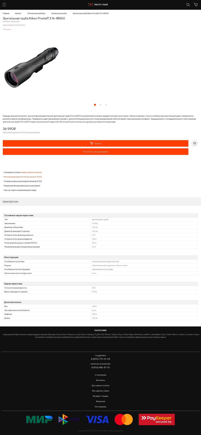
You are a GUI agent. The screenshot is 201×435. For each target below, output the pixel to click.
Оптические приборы (36, 13)
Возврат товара (100, 396)
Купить (95, 143)
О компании (100, 375)
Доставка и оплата (100, 385)
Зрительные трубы (59, 13)
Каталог (18, 13)
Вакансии (100, 401)
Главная (6, 13)
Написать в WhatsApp (100, 364)
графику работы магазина (31, 172)
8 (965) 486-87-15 (100, 367)
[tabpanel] (100, 67)
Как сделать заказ (100, 390)
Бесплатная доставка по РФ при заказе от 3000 (23, 177)
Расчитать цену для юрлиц (95, 151)
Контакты (100, 380)
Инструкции (100, 406)
